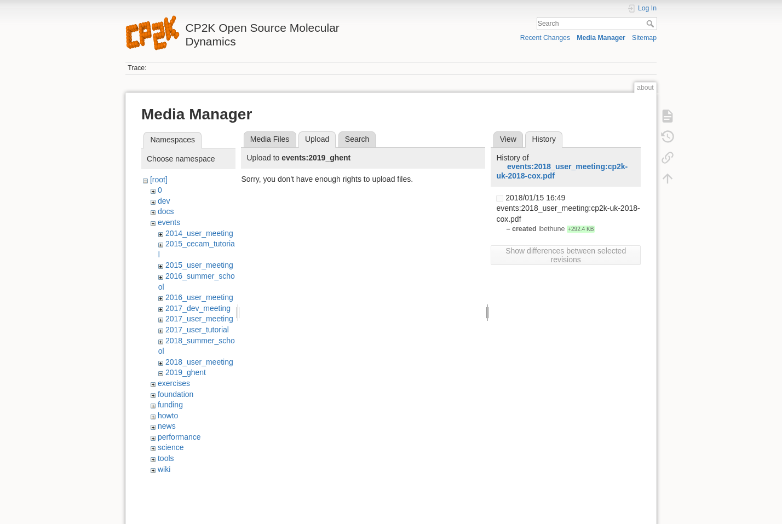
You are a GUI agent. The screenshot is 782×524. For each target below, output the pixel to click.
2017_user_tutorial (197, 329)
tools (166, 458)
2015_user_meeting (199, 265)
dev (164, 201)
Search (651, 23)
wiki (164, 469)
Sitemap (644, 38)
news (167, 426)
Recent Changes (545, 38)
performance (179, 437)
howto (168, 415)
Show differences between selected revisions (565, 255)
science (170, 447)
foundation (175, 394)
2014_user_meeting (199, 233)
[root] (159, 179)
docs (166, 211)
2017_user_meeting (199, 318)
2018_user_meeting (199, 362)
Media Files (270, 139)
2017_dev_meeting (198, 308)
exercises (174, 383)
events (169, 222)
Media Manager (601, 38)
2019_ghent (185, 372)
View (508, 139)
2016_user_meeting (199, 297)
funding (170, 404)
